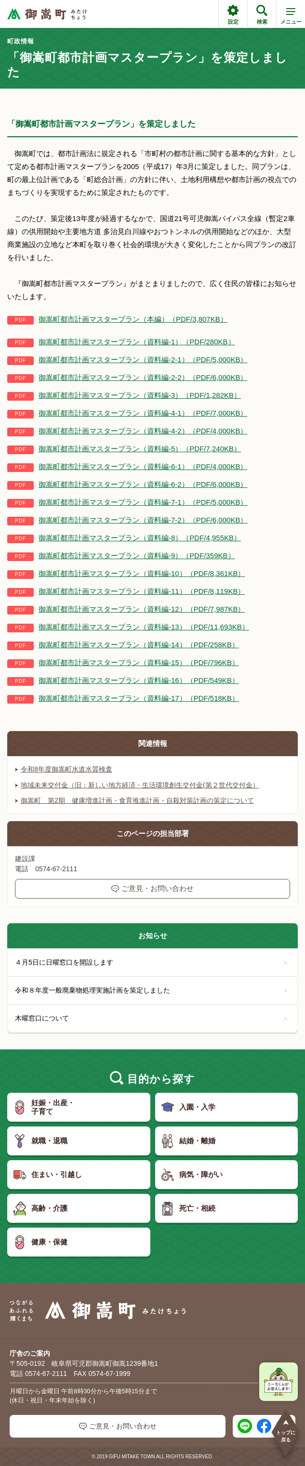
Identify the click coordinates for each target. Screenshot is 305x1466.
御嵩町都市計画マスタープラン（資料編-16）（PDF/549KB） (139, 680)
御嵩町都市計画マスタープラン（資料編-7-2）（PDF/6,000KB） (143, 520)
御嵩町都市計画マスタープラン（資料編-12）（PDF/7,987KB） (142, 609)
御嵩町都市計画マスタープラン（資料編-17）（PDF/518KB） (139, 698)
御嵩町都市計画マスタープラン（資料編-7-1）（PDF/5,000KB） (143, 502)
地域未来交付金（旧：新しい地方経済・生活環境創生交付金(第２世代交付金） (137, 785)
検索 (262, 15)
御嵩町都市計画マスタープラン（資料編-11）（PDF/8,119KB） (142, 591)
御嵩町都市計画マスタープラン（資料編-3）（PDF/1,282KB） (140, 395)
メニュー (291, 18)
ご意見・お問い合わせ (152, 888)
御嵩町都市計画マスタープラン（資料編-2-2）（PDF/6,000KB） (143, 377)
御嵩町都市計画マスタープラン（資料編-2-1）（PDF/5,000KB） (143, 359)
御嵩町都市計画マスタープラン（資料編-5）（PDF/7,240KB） (140, 449)
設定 (233, 15)
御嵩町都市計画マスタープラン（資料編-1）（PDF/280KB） (137, 342)
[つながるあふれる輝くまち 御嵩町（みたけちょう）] (47, 14)
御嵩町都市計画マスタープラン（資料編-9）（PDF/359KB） (137, 555)
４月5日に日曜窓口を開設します (151, 962)
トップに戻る (285, 1430)
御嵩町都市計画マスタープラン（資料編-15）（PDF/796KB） (139, 662)
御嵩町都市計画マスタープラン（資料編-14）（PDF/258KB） (139, 645)
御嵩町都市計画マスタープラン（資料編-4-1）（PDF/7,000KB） (143, 413)
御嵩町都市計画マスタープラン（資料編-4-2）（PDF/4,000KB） (143, 431)
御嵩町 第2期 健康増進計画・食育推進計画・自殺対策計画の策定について (134, 800)
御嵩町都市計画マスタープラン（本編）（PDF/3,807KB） (133, 319)
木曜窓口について (151, 1018)
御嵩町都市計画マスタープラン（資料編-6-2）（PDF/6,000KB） (143, 484)
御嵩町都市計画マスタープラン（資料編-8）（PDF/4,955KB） (140, 538)
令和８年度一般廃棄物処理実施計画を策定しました (151, 990)
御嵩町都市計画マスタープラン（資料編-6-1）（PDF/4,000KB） (143, 466)
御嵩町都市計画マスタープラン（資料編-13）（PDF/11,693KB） (144, 627)
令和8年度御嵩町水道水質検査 (63, 769)
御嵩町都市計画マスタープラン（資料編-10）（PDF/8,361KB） (142, 573)
